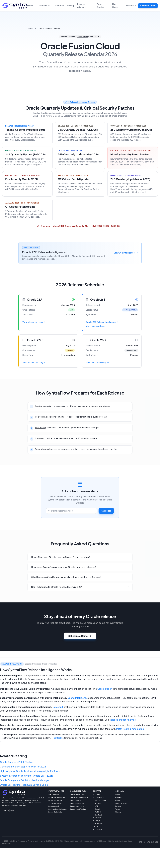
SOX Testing (97, 824)
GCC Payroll (97, 829)
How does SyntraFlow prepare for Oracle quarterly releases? (80, 567)
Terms (117, 809)
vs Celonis (96, 809)
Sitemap (118, 812)
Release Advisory (81, 5)
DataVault (58, 707)
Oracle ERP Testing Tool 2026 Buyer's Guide (24, 784)
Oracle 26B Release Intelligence (102, 322)
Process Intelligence (54, 803)
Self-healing (40, 427)
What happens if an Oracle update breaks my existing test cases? (80, 576)
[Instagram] (152, 842)
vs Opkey (96, 794)
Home (30, 5)
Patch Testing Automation (130, 728)
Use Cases (115, 5)
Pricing (70, 5)
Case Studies (100, 5)
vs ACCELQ (97, 803)
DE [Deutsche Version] (135, 5)
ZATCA (95, 827)
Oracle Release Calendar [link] (49, 28)
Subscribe (106, 511)
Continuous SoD (53, 806)
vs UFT (95, 806)
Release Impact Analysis (123, 719)
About (117, 794)
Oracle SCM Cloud (77, 803)
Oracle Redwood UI (77, 806)
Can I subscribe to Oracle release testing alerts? (80, 586)
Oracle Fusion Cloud (77, 794)
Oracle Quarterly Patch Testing (16, 762)
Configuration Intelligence (57, 809)
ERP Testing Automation (56, 797)
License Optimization (55, 812)
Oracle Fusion (82, 37)
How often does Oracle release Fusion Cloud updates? (80, 557)
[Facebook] (148, 842)
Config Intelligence (77, 697)
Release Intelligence (54, 800)
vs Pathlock (97, 812)
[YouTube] (156, 842)
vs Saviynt (96, 821)
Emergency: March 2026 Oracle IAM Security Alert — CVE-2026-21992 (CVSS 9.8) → (80, 226)
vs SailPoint (97, 818)
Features (59, 5)
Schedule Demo (147, 5)
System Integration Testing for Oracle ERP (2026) (26, 775)
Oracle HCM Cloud (77, 800)
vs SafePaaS (97, 815)
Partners (129, 5)
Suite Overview (53, 794)
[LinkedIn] (140, 842)
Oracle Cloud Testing (78, 809)
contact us (59, 738)
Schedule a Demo (80, 636)
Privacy (118, 806)
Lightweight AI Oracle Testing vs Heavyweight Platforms (30, 771)
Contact (118, 800)
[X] (144, 842)
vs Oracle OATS (98, 797)
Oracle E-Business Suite (79, 797)
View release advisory (33, 322)
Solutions (44, 5)
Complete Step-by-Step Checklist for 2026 (23, 766)
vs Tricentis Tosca (99, 800)
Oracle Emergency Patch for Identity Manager (24, 780)
